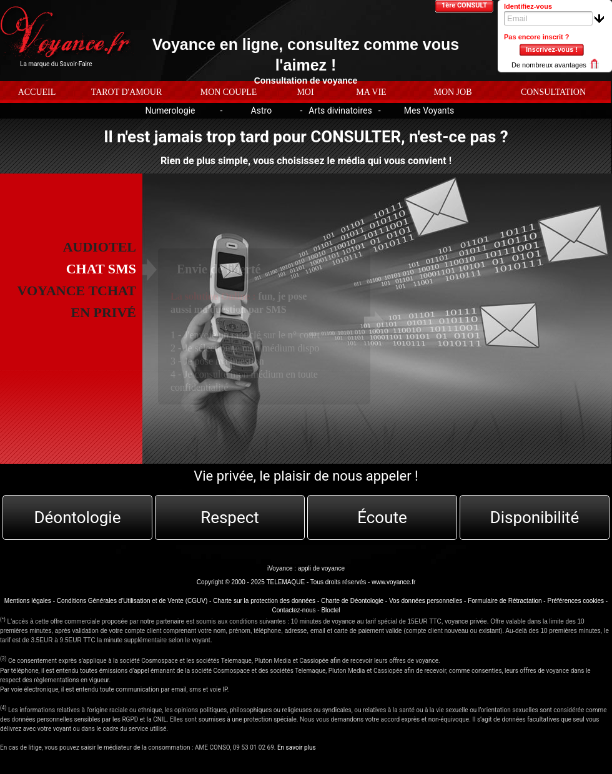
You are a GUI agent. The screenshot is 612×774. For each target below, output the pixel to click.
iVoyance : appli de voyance (306, 568)
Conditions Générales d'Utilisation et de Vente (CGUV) (132, 600)
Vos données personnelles (425, 600)
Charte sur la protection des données (264, 600)
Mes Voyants (429, 110)
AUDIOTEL (99, 247)
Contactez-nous (294, 610)
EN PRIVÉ (103, 312)
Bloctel (330, 610)
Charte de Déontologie (352, 600)
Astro (261, 110)
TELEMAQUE (285, 582)
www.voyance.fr (393, 582)
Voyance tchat (76, 290)
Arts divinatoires (340, 110)
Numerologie (170, 110)
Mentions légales (27, 600)
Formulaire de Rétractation (504, 600)
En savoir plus (296, 747)
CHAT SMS (101, 269)
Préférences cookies (575, 600)
